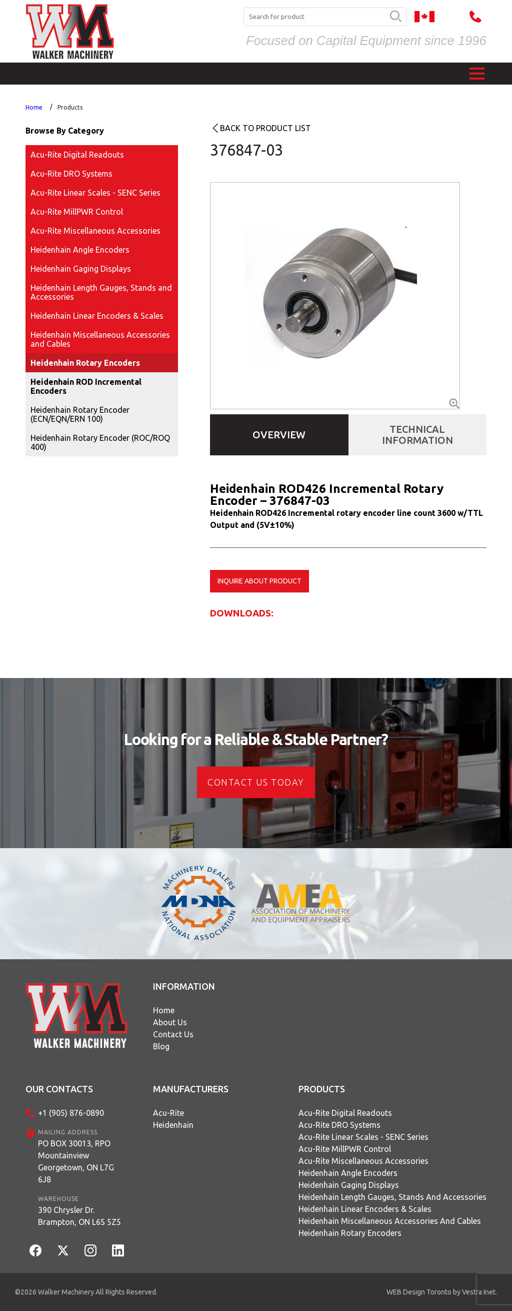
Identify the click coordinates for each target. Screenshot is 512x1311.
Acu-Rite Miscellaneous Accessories (95, 230)
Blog (161, 1046)
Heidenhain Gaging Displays (80, 268)
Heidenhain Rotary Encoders (85, 362)
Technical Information (417, 434)
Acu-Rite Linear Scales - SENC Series (95, 192)
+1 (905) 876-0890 (71, 1112)
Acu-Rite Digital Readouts (77, 154)
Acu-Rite (168, 1112)
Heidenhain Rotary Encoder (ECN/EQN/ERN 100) (80, 414)
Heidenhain (173, 1124)
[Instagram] (90, 1250)
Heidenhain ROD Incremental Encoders (86, 386)
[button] (477, 74)
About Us (170, 1022)
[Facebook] (36, 1250)
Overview (279, 434)
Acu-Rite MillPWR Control (76, 211)
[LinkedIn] (118, 1250)
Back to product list (265, 128)
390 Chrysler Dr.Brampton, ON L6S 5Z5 (79, 1215)
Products (70, 107)
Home (34, 107)
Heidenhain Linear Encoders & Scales (97, 315)
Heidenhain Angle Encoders (80, 249)
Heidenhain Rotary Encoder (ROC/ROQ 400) (100, 442)
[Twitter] (63, 1250)
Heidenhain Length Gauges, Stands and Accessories (101, 292)
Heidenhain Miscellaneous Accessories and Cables (100, 339)
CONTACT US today (256, 782)
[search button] (396, 17)
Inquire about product (260, 581)
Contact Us (173, 1034)
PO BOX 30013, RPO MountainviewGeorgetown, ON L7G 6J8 (76, 1161)
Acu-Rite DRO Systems (71, 173)
